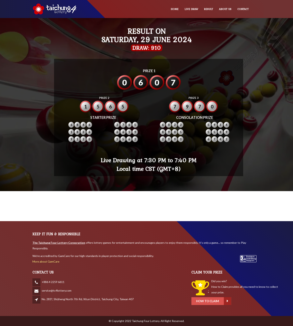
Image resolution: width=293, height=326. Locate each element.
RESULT (208, 9)
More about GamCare (45, 261)
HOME (175, 9)
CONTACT (243, 9)
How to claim (232, 301)
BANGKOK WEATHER (146, 206)
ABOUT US (225, 9)
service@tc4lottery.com (56, 290)
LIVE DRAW (191, 9)
